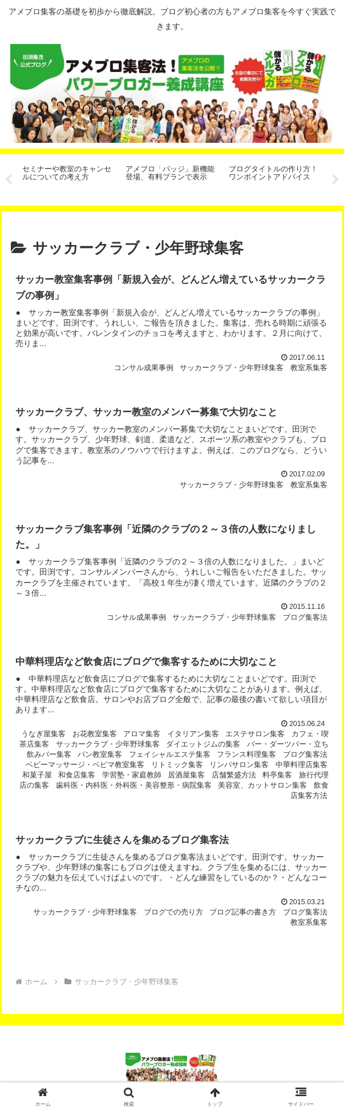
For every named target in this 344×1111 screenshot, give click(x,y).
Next (335, 180)
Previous (8, 180)
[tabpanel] (67, 178)
